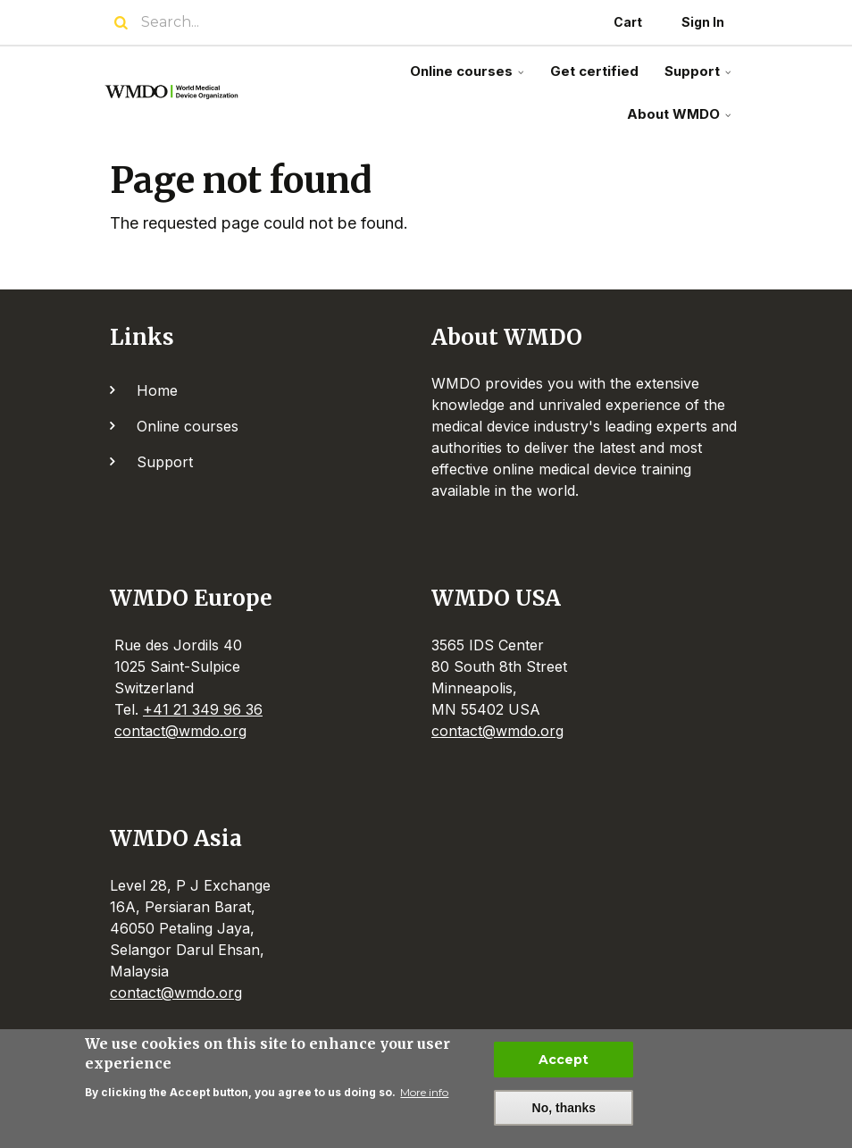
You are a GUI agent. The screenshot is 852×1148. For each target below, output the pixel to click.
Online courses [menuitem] (469, 78)
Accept (564, 1062)
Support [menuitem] (699, 78)
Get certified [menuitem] (594, 71)
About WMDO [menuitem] (681, 121)
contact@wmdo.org (180, 731)
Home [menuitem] (157, 390)
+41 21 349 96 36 (203, 709)
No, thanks (564, 1110)
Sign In (702, 21)
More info (424, 1095)
